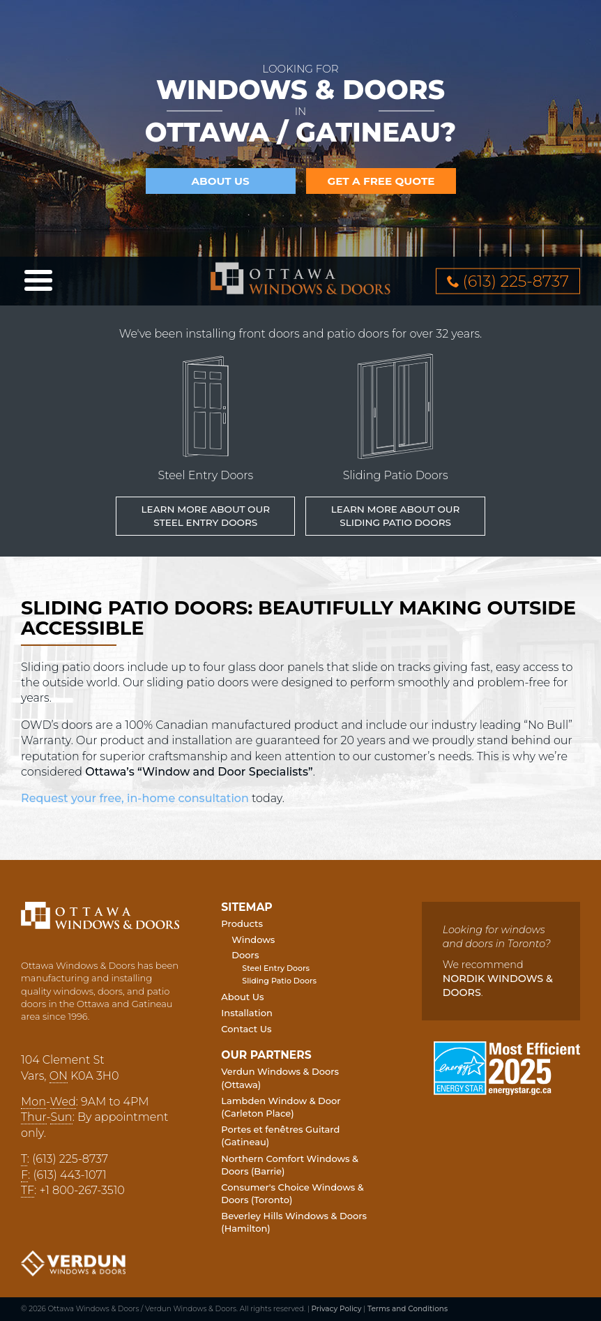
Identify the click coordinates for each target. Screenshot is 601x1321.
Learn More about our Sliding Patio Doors (395, 516)
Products (242, 923)
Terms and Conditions (407, 1308)
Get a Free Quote (380, 181)
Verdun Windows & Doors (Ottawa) (280, 1077)
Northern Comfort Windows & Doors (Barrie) (289, 1165)
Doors (245, 954)
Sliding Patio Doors (279, 981)
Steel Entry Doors (276, 968)
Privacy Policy (336, 1308)
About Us (220, 181)
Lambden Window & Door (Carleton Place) (280, 1107)
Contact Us (246, 1028)
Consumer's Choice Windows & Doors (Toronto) (292, 1193)
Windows (253, 939)
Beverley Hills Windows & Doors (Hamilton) (294, 1222)
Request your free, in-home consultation (135, 798)
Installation (246, 1012)
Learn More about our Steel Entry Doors (205, 516)
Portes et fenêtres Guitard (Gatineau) (280, 1135)
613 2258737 (516, 281)
